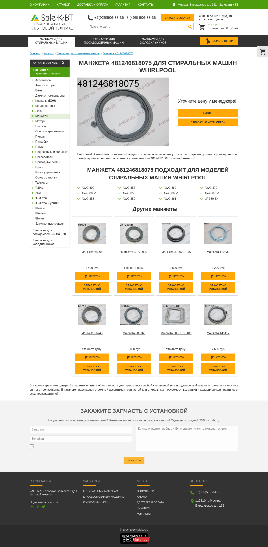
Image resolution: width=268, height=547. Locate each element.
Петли (39, 146)
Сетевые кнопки (46, 177)
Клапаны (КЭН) (45, 100)
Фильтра (41, 198)
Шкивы (40, 208)
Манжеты (41, 116)
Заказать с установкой (208, 122)
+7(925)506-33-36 (109, 18)
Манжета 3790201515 (176, 251)
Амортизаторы (45, 85)
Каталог (63, 4)
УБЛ (38, 192)
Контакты (146, 4)
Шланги (40, 213)
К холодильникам (96, 502)
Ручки (39, 167)
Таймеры (41, 182)
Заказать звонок (177, 17)
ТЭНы (39, 187)
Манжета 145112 (218, 333)
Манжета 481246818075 (118, 53)
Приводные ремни (47, 162)
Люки (38, 110)
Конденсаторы (45, 105)
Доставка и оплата (92, 4)
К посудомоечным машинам (104, 496)
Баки (38, 90)
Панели (40, 136)
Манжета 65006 (92, 251)
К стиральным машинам (100, 491)
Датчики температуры (50, 95)
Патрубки (41, 141)
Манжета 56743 (92, 333)
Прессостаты (44, 157)
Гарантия (123, 4)
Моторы (40, 121)
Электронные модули (49, 223)
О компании (40, 4)
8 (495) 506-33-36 (141, 18)
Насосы (40, 126)
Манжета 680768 (134, 333)
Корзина (215, 25)
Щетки (39, 218)
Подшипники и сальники (51, 151)
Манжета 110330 (218, 251)
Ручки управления (47, 172)
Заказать (134, 459)
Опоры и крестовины (49, 131)
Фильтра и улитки (47, 203)
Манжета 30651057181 (176, 333)
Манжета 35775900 (134, 251)
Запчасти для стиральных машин (78, 53)
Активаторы (43, 80)
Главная (35, 53)
